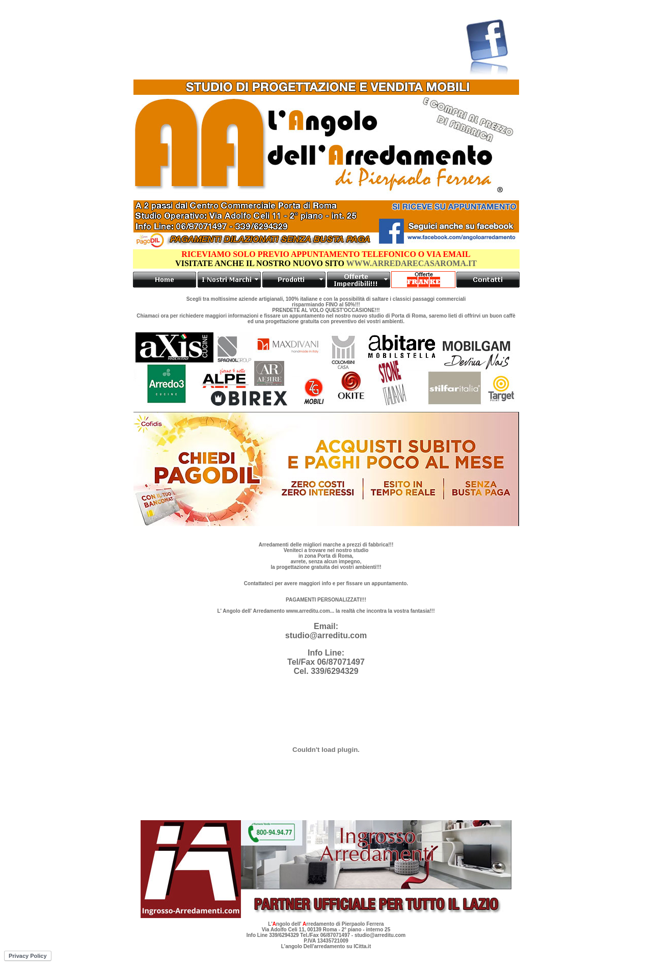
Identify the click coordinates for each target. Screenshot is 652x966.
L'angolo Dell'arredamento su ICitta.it (326, 946)
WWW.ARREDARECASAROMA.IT (410, 263)
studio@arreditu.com (326, 635)
